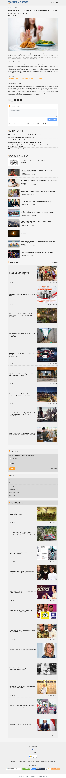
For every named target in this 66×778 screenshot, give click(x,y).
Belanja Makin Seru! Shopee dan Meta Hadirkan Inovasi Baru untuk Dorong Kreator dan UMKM (22, 434)
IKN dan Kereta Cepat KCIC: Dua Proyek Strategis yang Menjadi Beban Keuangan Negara (23, 533)
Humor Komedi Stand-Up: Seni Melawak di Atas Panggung (37, 252)
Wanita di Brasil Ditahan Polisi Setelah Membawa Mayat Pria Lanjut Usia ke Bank (38, 242)
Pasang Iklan (31, 761)
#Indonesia (12, 479)
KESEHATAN (14, 7)
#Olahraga (11, 486)
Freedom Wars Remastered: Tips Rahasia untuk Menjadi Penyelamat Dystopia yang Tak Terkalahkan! (22, 414)
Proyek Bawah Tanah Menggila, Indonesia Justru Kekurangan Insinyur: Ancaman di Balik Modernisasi (22, 335)
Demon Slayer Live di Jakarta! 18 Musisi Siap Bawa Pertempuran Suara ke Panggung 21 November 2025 (21, 355)
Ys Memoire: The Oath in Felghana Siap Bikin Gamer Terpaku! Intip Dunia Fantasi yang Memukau (21, 315)
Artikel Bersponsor (22, 761)
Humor (22, 254)
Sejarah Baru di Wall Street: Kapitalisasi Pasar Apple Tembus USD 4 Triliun (22, 374)
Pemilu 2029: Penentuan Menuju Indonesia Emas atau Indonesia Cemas (23, 591)
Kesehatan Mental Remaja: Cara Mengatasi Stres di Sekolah (24, 142)
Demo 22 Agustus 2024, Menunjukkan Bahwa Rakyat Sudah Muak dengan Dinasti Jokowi (22, 706)
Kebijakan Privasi (45, 761)
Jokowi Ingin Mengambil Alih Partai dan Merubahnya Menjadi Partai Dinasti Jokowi (21, 611)
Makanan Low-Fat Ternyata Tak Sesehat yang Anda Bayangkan (25, 148)
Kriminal (23, 224)
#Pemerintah (12, 495)
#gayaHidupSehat (13, 489)
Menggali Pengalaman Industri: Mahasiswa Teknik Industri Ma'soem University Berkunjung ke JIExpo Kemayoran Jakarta (37, 211)
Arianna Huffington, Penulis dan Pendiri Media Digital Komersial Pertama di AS (23, 650)
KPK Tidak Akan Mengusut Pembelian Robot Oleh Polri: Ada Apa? (22, 552)
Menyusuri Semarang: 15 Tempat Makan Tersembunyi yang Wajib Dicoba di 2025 (20, 394)
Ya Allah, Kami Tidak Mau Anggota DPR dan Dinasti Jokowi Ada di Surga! (22, 668)
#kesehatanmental (14, 492)
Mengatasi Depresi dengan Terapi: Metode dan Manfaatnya (25, 78)
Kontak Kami (53, 761)
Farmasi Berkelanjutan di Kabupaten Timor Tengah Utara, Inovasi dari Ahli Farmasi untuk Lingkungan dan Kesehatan (33, 145)
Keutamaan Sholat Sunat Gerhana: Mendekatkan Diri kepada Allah (39, 232)
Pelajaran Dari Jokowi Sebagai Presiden (21, 724)
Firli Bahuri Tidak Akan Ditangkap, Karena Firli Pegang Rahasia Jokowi (23, 631)
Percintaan (23, 183)
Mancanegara (24, 173)
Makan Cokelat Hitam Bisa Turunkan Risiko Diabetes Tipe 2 (24, 134)
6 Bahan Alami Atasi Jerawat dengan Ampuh (20, 139)
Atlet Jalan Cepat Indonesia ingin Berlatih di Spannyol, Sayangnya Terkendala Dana (36, 171)
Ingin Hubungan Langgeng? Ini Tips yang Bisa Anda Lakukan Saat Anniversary (39, 181)
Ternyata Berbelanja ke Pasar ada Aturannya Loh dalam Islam (38, 191)
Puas (12, 463)
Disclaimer (37, 761)
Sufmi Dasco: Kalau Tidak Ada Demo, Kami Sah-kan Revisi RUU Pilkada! (23, 687)
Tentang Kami (13, 761)
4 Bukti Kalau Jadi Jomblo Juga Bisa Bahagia (33, 161)
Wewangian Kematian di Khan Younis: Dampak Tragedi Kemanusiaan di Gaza (36, 222)
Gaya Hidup (23, 162)
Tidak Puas (13, 458)
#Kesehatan (12, 483)
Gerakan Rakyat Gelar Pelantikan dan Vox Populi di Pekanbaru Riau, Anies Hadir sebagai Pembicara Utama (23, 294)
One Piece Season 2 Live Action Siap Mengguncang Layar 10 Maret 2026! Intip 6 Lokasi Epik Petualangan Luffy (21, 273)
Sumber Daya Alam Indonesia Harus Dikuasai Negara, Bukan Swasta (22, 513)
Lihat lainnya (54, 262)
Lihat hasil (54, 468)
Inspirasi (23, 203)
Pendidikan (23, 213)
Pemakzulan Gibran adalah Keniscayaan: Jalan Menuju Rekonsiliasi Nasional (22, 572)
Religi (22, 192)
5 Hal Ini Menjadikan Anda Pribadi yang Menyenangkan (36, 201)
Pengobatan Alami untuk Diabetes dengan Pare (21, 137)
